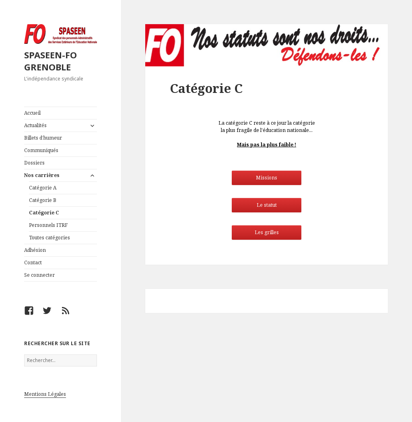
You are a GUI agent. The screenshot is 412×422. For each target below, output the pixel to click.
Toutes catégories (49, 237)
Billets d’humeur (43, 137)
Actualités (35, 125)
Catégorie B (42, 200)
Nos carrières (42, 175)
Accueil (32, 112)
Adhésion (35, 250)
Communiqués (41, 150)
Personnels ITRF (48, 225)
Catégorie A (42, 187)
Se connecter (39, 275)
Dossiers (34, 162)
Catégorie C (44, 212)
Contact (33, 262)
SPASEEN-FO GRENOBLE (50, 61)
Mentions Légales (45, 394)
